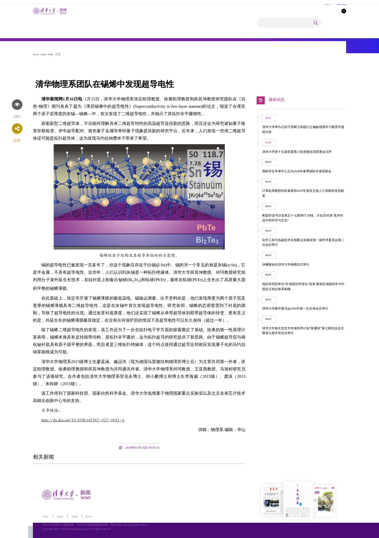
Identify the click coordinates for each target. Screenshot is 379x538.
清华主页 (315, 4)
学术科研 (63, 54)
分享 (17, 141)
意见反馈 (110, 516)
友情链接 (69, 516)
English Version (337, 4)
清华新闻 (51, 54)
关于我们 (48, 516)
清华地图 (90, 516)
